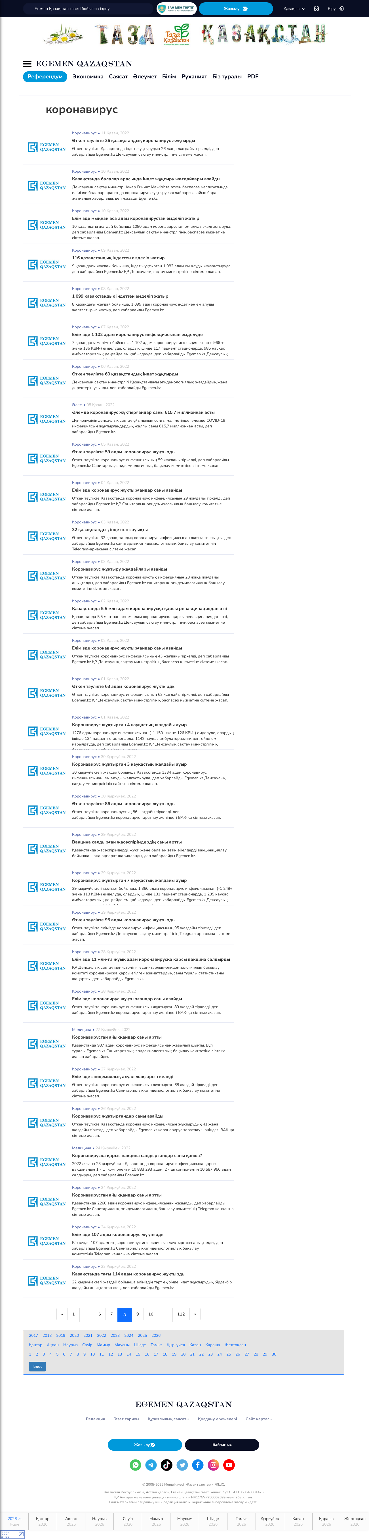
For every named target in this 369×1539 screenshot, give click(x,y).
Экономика (88, 76)
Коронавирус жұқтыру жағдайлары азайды (121, 569)
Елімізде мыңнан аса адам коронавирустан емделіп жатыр (137, 218)
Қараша (326, 1521)
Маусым (184, 1521)
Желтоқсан (355, 1521)
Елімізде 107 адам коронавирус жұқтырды (119, 1234)
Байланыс (222, 1444)
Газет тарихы (126, 1419)
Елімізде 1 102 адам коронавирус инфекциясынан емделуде (139, 334)
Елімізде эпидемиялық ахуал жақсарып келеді (124, 1077)
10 (154, 1315)
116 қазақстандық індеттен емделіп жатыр (120, 258)
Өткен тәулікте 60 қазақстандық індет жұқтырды (127, 374)
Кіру (336, 9)
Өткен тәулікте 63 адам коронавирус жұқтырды (126, 686)
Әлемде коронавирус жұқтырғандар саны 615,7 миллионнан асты (146, 412)
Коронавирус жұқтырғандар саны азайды (119, 1116)
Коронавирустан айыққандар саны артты (118, 1037)
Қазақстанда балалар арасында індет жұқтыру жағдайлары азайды (148, 179)
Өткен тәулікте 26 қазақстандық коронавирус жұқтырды (136, 140)
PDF (252, 76)
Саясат (118, 76)
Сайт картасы (259, 1419)
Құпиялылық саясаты (168, 1419)
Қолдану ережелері (217, 1419)
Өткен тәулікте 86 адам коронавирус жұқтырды (126, 804)
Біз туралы (227, 76)
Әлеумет (145, 76)
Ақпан (71, 1521)
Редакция (95, 1419)
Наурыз (99, 1521)
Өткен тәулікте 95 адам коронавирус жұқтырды (126, 920)
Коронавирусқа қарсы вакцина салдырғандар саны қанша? (138, 1155)
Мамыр (156, 1521)
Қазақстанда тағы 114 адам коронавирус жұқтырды (130, 1274)
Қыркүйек (270, 1521)
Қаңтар (42, 1521)
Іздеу (37, 1366)
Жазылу (236, 9)
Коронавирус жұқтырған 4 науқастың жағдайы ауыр (131, 725)
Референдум (45, 76)
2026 (14, 1521)
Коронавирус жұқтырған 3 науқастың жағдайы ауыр (131, 764)
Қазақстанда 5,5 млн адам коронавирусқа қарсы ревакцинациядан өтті (152, 608)
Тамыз (241, 1521)
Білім (169, 76)
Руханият (194, 76)
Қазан (298, 1521)
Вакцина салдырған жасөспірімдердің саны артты (128, 842)
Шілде (213, 1521)
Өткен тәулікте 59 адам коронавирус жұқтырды (126, 452)
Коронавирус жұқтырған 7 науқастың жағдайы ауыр (131, 880)
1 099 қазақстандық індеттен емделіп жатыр (122, 296)
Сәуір (128, 1521)
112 (187, 1315)
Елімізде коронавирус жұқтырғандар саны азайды (128, 490)
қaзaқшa (295, 9)
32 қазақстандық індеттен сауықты (112, 530)
